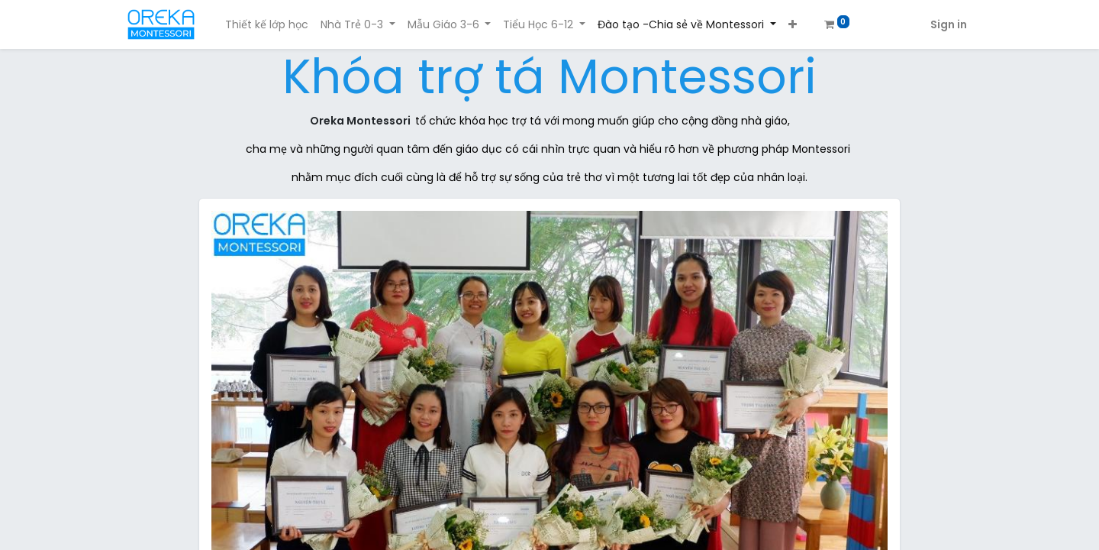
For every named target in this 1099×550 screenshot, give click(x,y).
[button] (792, 25)
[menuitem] (266, 25)
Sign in (948, 24)
